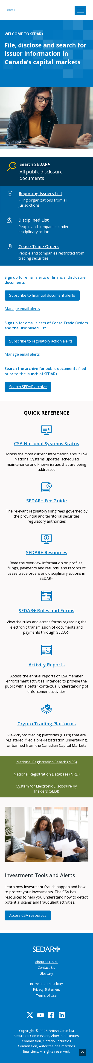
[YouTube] (40, 1015)
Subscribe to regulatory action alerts (41, 341)
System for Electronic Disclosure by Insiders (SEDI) (46, 789)
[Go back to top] (82, 1052)
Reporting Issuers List (40, 193)
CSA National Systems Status (46, 443)
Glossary (46, 973)
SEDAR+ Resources (46, 552)
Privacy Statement (46, 989)
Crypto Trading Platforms (46, 723)
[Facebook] (51, 1015)
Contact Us (46, 967)
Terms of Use (46, 995)
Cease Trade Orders (38, 246)
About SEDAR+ (46, 961)
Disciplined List (33, 220)
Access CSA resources (27, 915)
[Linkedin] (61, 1015)
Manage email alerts (22, 308)
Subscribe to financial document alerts (42, 295)
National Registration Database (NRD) (47, 774)
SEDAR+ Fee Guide (46, 501)
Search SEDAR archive (28, 386)
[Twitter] (29, 1015)
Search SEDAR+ (35, 164)
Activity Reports (47, 665)
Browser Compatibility (46, 983)
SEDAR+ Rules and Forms (46, 610)
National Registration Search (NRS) (46, 761)
